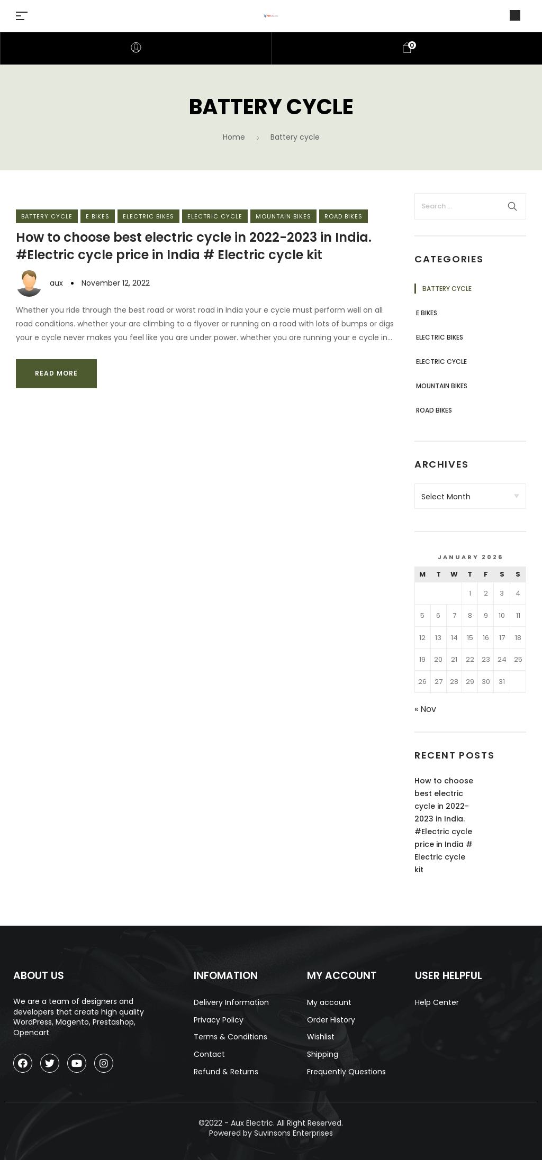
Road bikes (343, 216)
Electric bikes (148, 216)
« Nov (425, 709)
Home (234, 137)
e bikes (98, 216)
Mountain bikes (283, 216)
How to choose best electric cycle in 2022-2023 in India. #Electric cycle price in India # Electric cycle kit (194, 246)
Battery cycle (47, 216)
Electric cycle (214, 216)
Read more (56, 373)
